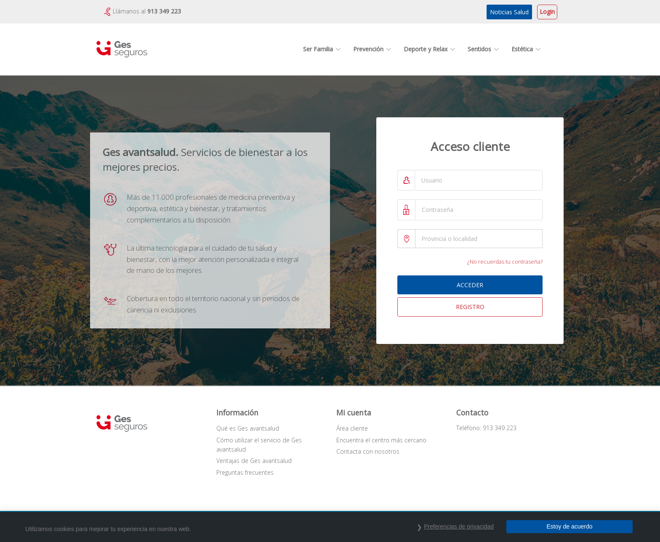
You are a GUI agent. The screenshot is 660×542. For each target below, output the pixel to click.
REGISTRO (470, 307)
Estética (525, 49)
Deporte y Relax (429, 49)
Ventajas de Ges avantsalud (254, 461)
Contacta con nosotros (367, 451)
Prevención (372, 49)
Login (547, 12)
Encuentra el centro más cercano (381, 440)
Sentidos (483, 49)
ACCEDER (470, 285)
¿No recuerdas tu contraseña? (505, 261)
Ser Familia (322, 49)
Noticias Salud (509, 12)
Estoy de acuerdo (570, 526)
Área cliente (352, 428)
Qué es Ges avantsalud (247, 428)
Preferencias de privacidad (459, 526)
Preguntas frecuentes (245, 472)
